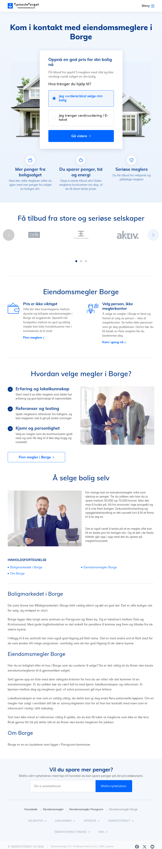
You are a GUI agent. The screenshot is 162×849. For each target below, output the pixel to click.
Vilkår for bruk (145, 847)
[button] (57, 250)
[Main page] (25, 6)
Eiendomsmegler (55, 798)
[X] (145, 835)
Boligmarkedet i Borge (26, 555)
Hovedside (32, 798)
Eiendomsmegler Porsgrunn (88, 798)
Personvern (124, 847)
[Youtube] (152, 835)
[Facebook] (137, 835)
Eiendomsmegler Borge (100, 555)
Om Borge (17, 561)
